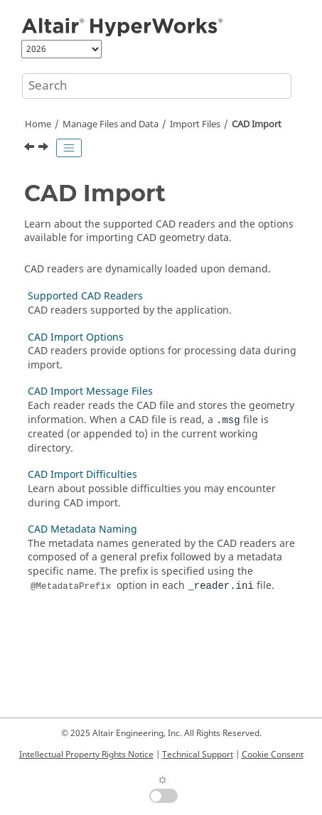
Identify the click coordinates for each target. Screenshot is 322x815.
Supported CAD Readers (85, 296)
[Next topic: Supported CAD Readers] (44, 148)
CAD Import (256, 124)
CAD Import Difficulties (82, 474)
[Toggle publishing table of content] (69, 148)
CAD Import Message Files (90, 391)
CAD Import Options (76, 337)
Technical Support (197, 754)
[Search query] (156, 86)
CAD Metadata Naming (82, 529)
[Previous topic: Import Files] (30, 148)
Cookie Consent (273, 754)
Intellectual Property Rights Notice (86, 754)
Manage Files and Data (111, 124)
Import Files (195, 124)
